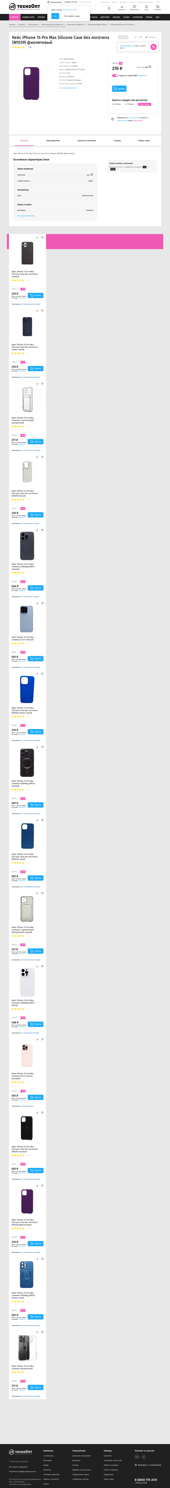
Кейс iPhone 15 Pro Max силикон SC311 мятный (23, 638)
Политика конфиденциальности (22, 1471)
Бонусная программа (81, 1456)
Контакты (47, 1470)
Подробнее (142, 76)
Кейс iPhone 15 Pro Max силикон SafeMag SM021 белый (23, 1003)
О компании (48, 1456)
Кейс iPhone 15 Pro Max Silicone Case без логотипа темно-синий (25, 347)
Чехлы (149, 17)
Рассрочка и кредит (145, 2)
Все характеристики (67, 88)
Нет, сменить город (71, 16)
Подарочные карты (80, 1474)
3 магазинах (133, 118)
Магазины (105, 2)
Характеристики (53, 141)
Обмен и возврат (111, 1465)
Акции (45, 1465)
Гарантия (108, 1456)
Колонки (137, 17)
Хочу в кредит (145, 104)
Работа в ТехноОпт (51, 1479)
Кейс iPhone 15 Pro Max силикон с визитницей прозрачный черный (23, 929)
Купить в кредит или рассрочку (129, 100)
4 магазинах (122, 120)
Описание (24, 141)
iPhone (41, 17)
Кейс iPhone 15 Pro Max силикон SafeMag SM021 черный (23, 566)
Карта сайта (109, 1479)
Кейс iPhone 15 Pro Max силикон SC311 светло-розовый (23, 1076)
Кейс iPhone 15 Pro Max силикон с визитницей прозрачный (23, 420)
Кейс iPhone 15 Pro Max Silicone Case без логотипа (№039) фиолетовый (25, 1222)
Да (55, 16)
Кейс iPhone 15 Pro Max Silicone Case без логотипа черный (25, 274)
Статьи (114, 2)
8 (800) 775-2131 (146, 1480)
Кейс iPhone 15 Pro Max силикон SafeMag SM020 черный (23, 783)
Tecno (126, 17)
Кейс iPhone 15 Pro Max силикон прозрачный (23, 1367)
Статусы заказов (111, 1470)
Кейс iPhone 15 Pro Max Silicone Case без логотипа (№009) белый (25, 493)
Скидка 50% (28, 17)
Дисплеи (105, 17)
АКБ (157, 17)
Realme (116, 17)
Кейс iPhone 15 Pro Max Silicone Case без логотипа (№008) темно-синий (25, 710)
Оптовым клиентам (51, 1474)
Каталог (15, 17)
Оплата (132, 2)
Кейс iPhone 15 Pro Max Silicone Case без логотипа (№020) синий (25, 856)
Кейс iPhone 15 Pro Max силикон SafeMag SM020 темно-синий (23, 1295)
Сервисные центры (80, 1479)
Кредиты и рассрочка (81, 1470)
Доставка (123, 2)
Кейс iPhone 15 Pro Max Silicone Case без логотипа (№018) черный (25, 1149)
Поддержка (108, 1474)
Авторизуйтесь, (126, 46)
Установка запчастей (113, 1460)
